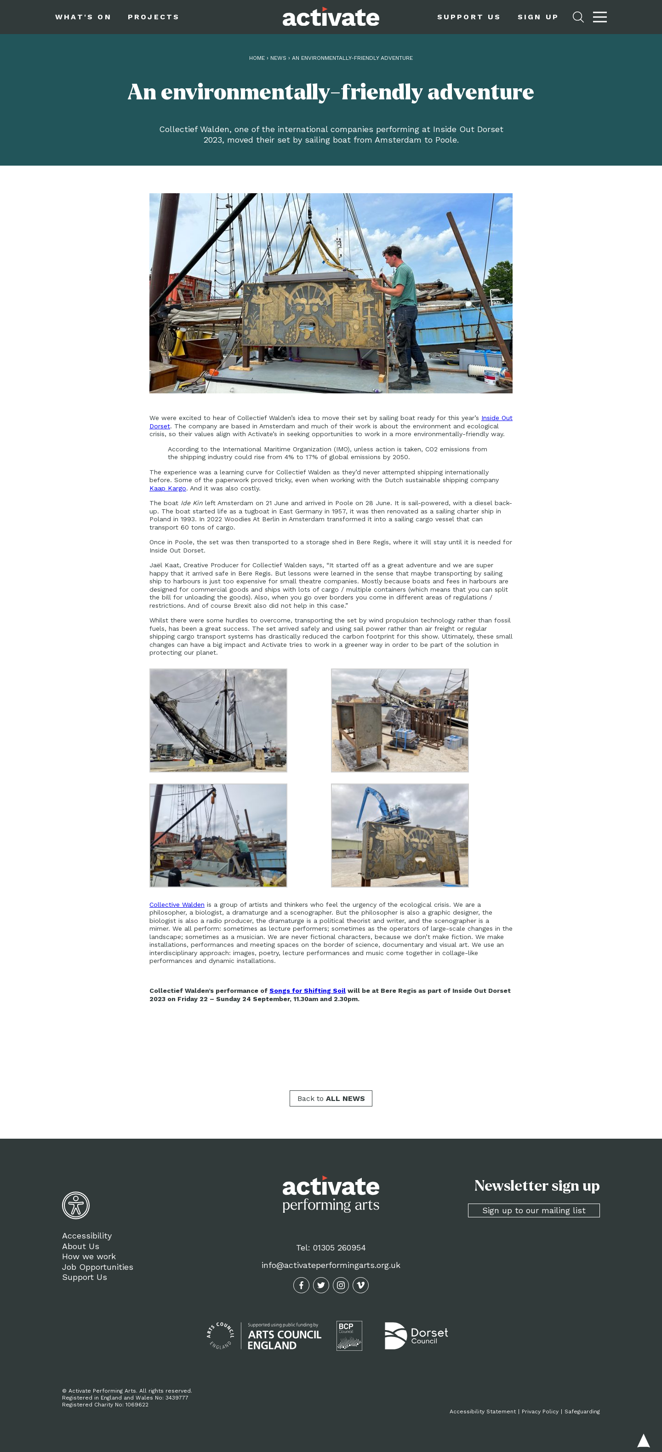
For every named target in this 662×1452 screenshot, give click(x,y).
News (278, 58)
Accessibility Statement (483, 1411)
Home (257, 58)
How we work (89, 1256)
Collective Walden (177, 904)
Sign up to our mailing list (534, 1210)
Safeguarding (582, 1411)
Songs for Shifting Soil (307, 990)
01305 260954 (339, 1247)
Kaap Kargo (167, 488)
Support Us (84, 1277)
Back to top (643, 1440)
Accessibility (87, 1235)
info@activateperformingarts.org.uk (331, 1265)
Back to (331, 1098)
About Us (80, 1246)
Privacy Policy (540, 1411)
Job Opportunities (97, 1267)
